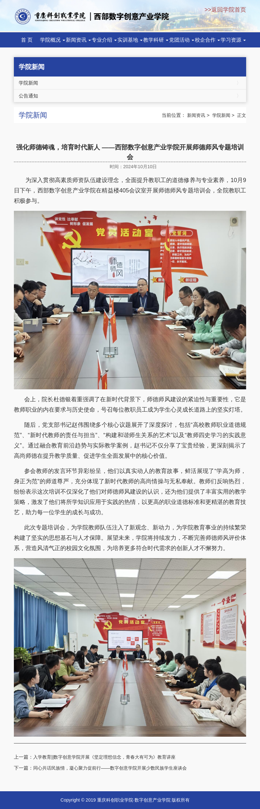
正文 (241, 115)
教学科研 (155, 40)
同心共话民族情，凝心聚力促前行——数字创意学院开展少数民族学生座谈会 (110, 768)
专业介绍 (104, 40)
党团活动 (181, 40)
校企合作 (207, 40)
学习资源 (233, 40)
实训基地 (130, 40)
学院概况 (52, 40)
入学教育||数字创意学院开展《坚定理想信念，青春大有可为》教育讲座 (104, 757)
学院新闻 (130, 83)
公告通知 (130, 95)
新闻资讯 (78, 40)
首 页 (27, 40)
